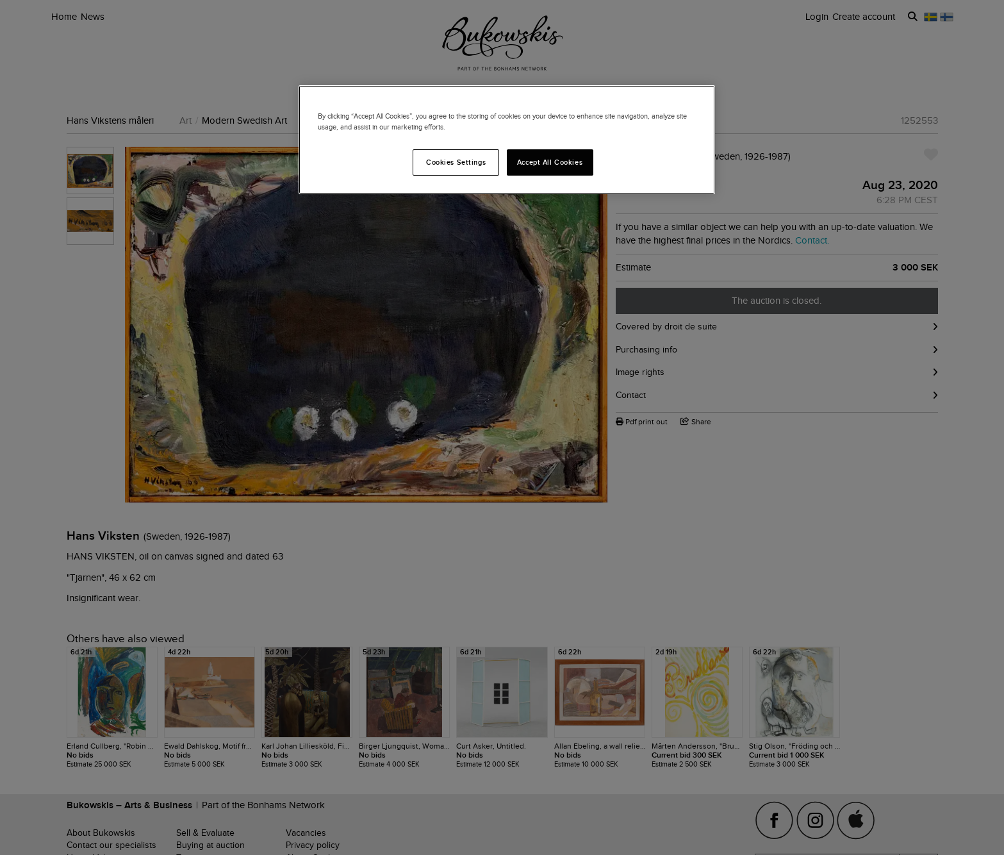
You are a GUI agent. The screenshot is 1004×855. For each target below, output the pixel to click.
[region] (507, 139)
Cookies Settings (456, 162)
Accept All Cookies (549, 162)
